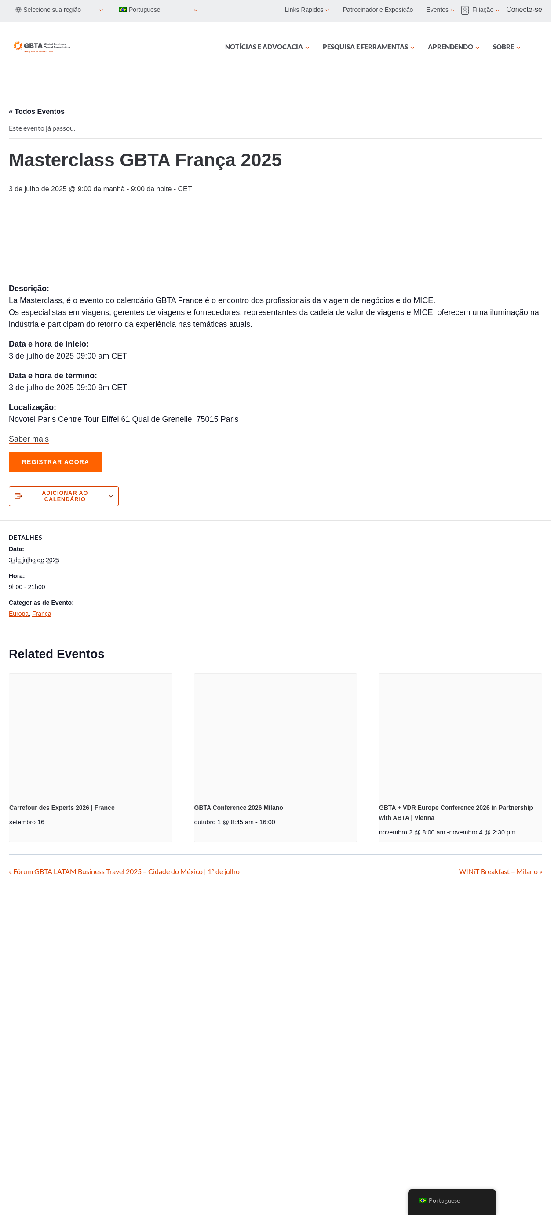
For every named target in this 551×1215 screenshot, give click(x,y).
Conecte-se (524, 9)
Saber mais (29, 439)
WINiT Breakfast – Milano (500, 871)
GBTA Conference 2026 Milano (238, 807)
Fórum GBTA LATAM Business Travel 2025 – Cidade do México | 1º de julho (124, 871)
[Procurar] (537, 47)
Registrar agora (55, 461)
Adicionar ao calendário (65, 496)
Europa (19, 613)
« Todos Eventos (37, 111)
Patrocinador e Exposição (378, 9)
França (41, 613)
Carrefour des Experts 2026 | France (62, 807)
